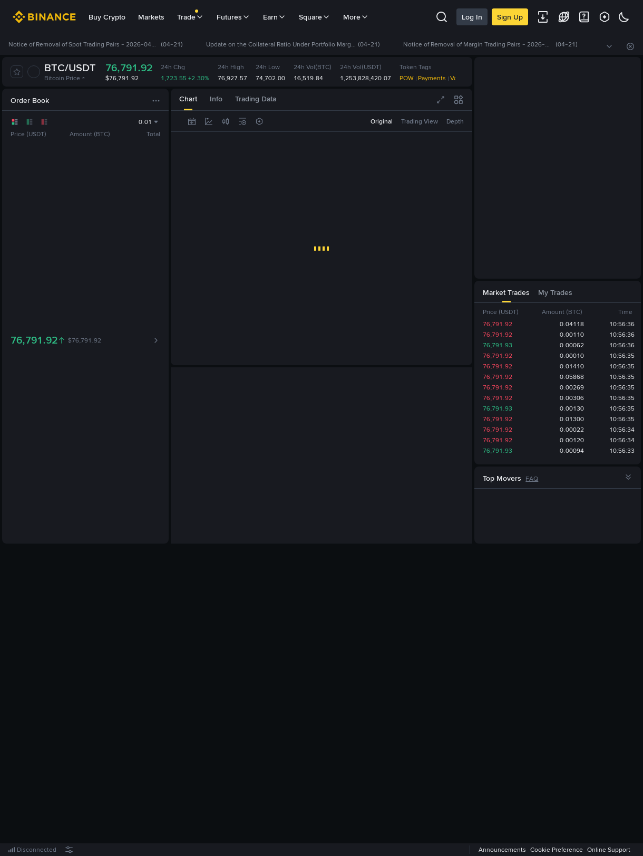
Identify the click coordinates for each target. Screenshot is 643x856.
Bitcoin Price (64, 78)
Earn (274, 17)
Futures (233, 17)
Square (314, 17)
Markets (151, 17)
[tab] (188, 99)
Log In (472, 17)
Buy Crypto (107, 17)
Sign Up (510, 17)
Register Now (323, 700)
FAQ (531, 478)
